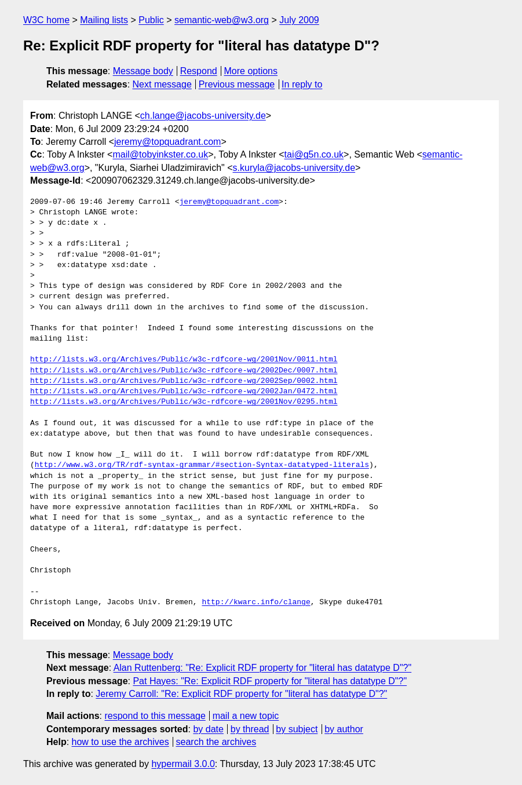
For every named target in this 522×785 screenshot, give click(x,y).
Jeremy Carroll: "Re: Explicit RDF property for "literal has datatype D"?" (241, 694)
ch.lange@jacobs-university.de (203, 116)
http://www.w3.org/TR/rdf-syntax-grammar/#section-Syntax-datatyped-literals (202, 465)
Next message (162, 84)
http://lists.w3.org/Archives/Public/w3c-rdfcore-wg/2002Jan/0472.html (183, 391)
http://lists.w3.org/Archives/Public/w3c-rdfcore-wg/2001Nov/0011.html (183, 360)
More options (251, 71)
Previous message (237, 84)
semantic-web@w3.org (221, 20)
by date (208, 729)
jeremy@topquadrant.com (167, 142)
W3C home (46, 20)
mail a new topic (246, 716)
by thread (250, 729)
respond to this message (154, 716)
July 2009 (299, 20)
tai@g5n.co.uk (314, 154)
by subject (296, 729)
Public (151, 20)
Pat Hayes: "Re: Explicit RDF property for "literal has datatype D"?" (270, 681)
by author (343, 729)
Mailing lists (104, 20)
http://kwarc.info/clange (256, 602)
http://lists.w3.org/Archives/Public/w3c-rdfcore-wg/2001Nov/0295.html (183, 402)
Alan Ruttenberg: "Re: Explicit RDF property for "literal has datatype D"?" (263, 668)
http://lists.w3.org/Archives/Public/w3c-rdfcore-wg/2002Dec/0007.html (183, 371)
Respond (198, 71)
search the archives (216, 742)
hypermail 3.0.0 (182, 764)
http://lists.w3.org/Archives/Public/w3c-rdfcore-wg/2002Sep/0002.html (183, 381)
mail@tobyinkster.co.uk (160, 154)
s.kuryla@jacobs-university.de (294, 168)
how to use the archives (120, 742)
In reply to (302, 84)
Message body (143, 71)
